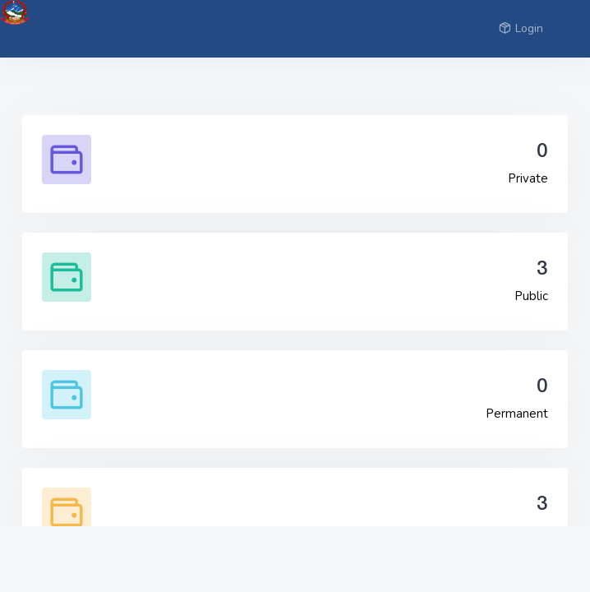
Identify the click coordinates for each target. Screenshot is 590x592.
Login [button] (521, 28)
